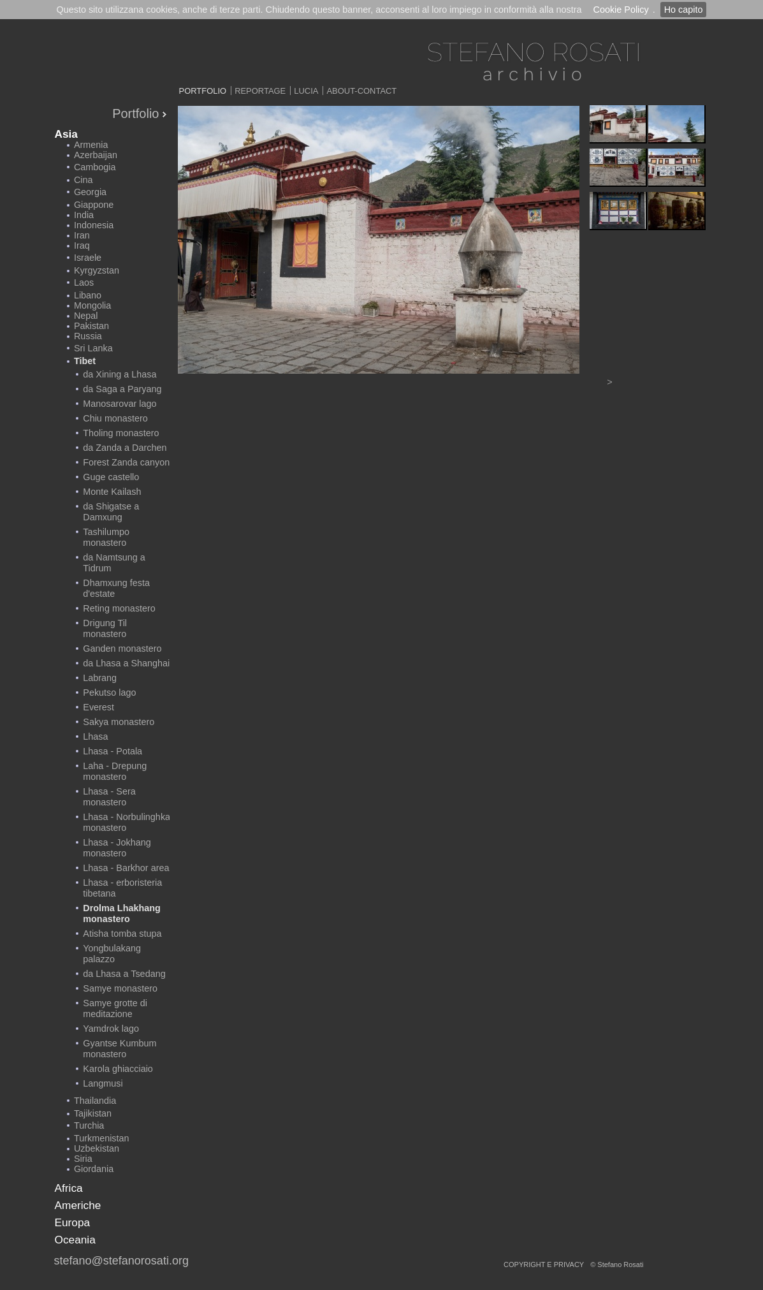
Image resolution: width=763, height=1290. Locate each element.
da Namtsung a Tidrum (114, 562)
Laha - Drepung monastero (115, 771)
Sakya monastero (118, 722)
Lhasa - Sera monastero (109, 796)
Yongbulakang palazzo (112, 953)
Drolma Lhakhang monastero (122, 913)
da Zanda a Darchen (124, 448)
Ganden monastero (122, 648)
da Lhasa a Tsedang (124, 974)
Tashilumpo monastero (106, 537)
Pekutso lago (109, 692)
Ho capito (683, 9)
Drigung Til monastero (105, 628)
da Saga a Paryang (122, 389)
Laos (84, 282)
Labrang (100, 678)
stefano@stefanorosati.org (121, 1260)
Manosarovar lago (119, 404)
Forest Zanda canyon (126, 462)
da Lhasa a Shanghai (126, 663)
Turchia (89, 1125)
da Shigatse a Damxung (111, 511)
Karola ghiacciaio (118, 1069)
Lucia (306, 91)
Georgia (90, 192)
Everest (98, 707)
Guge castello (111, 477)
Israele (87, 258)
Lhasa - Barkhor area (126, 868)
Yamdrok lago (111, 1028)
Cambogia (95, 167)
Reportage (260, 91)
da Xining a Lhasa (119, 374)
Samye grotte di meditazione (115, 1008)
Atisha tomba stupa (122, 933)
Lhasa (95, 736)
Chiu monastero (115, 418)
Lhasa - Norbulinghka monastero (126, 822)
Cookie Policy (620, 9)
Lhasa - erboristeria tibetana (122, 887)
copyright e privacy (544, 1264)
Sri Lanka (93, 348)
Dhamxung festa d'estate (116, 588)
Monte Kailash (112, 492)
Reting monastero (119, 608)
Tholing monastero (121, 433)
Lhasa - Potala (112, 751)
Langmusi (102, 1083)
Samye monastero (120, 988)
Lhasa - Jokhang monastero (116, 847)
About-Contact (361, 91)
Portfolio (203, 91)
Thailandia (95, 1101)
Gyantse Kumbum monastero (119, 1048)
